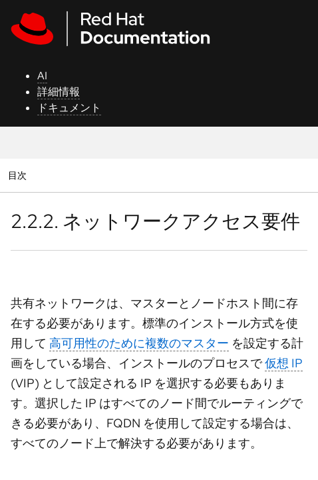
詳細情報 (58, 92)
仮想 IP (284, 363)
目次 (19, 175)
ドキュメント (69, 108)
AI (42, 76)
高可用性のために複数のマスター (139, 343)
